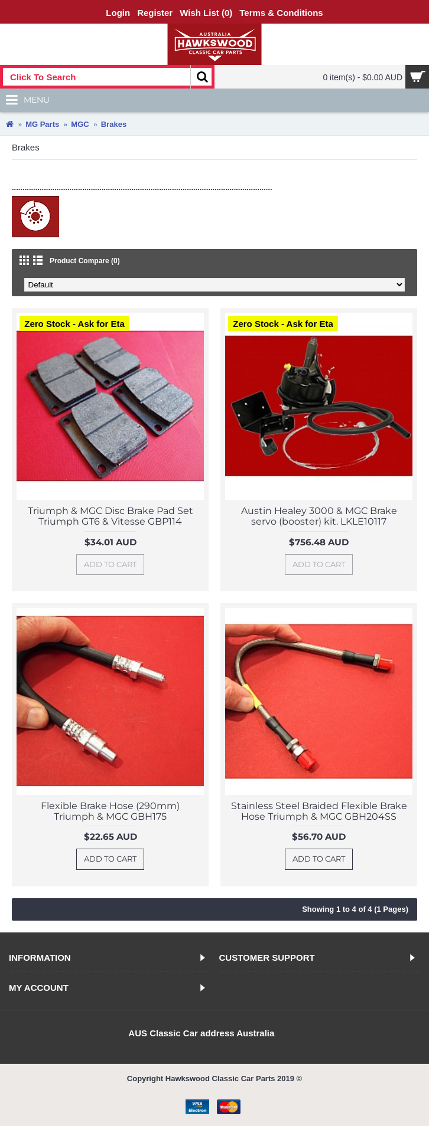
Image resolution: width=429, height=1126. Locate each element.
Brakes (113, 124)
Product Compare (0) (85, 261)
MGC (80, 124)
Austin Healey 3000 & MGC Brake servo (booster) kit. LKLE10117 (319, 516)
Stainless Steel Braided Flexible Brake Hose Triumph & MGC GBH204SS (319, 811)
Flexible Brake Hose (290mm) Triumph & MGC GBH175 (110, 811)
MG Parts (42, 124)
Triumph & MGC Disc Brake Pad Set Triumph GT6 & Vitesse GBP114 (110, 516)
